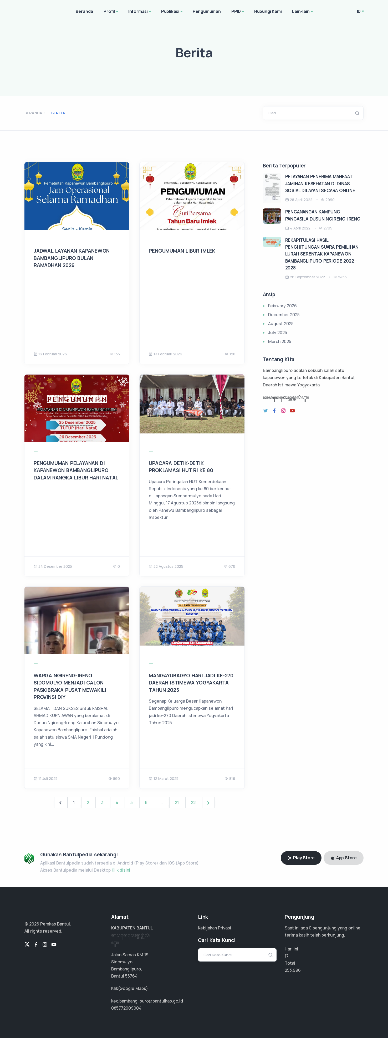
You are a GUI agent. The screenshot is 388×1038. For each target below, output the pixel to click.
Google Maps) (134, 988)
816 (229, 778)
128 (230, 353)
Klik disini (121, 870)
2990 (328, 199)
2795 (325, 228)
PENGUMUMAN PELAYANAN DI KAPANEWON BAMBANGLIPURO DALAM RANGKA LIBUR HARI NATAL (76, 470)
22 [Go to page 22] (194, 802)
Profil (111, 11)
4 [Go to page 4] (117, 802)
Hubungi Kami (268, 11)
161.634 (292, 970)
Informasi (140, 11)
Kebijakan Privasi (214, 928)
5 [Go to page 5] (132, 802)
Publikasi (172, 11)
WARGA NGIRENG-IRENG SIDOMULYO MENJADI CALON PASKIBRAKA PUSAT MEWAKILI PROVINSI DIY (70, 686)
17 (287, 956)
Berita (58, 112)
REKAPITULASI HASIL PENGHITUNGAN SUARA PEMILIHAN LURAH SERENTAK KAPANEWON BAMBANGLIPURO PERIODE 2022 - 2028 (322, 254)
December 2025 (284, 315)
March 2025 (279, 341)
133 (114, 353)
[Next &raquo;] (208, 802)
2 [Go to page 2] (88, 802)
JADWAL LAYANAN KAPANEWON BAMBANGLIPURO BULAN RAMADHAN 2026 (72, 258)
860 (114, 778)
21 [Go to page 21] (177, 802)
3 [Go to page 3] (103, 802)
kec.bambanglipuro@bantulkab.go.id (147, 1001)
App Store (343, 858)
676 (229, 566)
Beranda (84, 11)
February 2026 (282, 306)
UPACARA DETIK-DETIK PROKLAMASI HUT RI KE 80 (181, 467)
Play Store (301, 858)
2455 (340, 276)
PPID (238, 11)
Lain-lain (303, 11)
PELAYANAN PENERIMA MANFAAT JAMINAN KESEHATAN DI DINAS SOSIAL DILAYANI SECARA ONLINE (320, 183)
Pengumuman (207, 11)
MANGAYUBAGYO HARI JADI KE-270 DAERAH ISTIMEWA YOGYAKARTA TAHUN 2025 (191, 682)
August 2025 (281, 323)
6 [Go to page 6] (147, 802)
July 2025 (277, 332)
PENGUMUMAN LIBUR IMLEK (182, 250)
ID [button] (359, 11)
